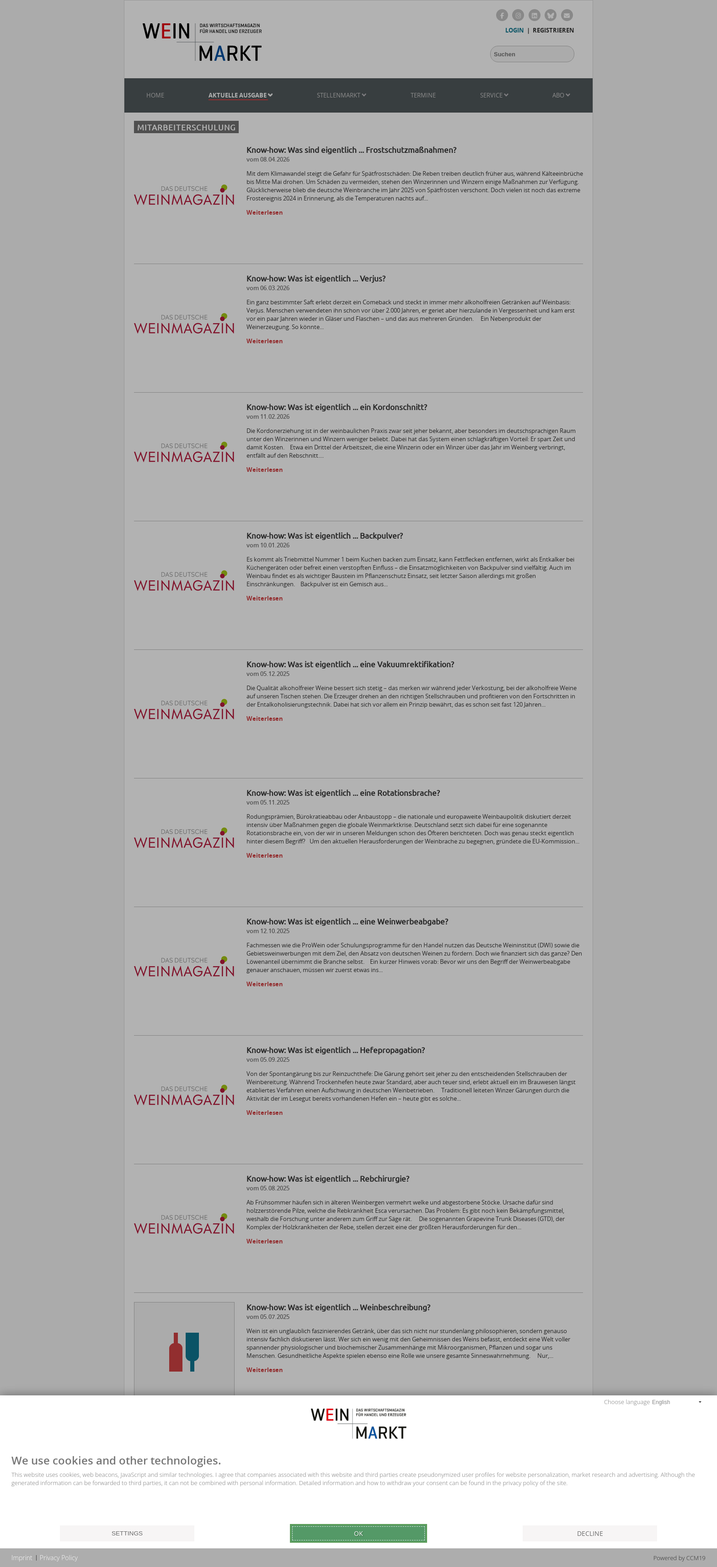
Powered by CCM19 (679, 1558)
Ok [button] (358, 1533)
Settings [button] (127, 1533)
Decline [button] (590, 1533)
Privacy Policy (59, 1557)
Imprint (21, 1557)
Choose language (627, 1402)
